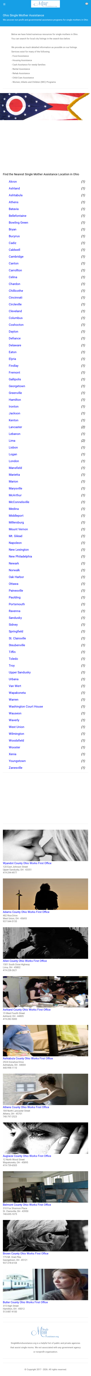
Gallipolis (15, 379)
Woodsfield (16, 740)
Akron (13, 181)
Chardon (14, 284)
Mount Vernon (18, 529)
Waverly (14, 720)
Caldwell (14, 250)
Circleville (15, 304)
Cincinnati (15, 297)
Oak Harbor (16, 577)
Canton (14, 263)
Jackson (14, 413)
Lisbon (13, 447)
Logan (13, 454)
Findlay (13, 365)
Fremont (14, 372)
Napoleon (15, 543)
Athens (13, 202)
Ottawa (13, 584)
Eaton (13, 352)
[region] (45, 147)
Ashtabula (15, 195)
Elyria (12, 359)
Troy (12, 665)
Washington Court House (26, 706)
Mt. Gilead (15, 536)
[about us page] (86, 4)
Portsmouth (17, 604)
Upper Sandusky (20, 672)
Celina (13, 277)
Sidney (13, 624)
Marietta (14, 474)
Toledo (13, 659)
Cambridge (16, 256)
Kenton (13, 420)
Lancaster (15, 427)
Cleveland (15, 311)
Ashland (14, 188)
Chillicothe (16, 290)
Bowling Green (18, 222)
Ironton (14, 406)
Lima (12, 440)
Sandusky (15, 618)
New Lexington (19, 549)
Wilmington (16, 733)
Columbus (16, 318)
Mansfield (15, 468)
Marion (13, 481)
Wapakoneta (17, 693)
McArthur (15, 495)
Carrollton (15, 270)
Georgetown (17, 386)
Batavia (14, 209)
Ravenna (14, 611)
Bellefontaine (17, 216)
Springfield (16, 631)
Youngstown (17, 761)
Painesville (16, 590)
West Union (16, 727)
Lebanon (14, 434)
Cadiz (12, 243)
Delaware (15, 345)
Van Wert (15, 686)
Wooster (14, 747)
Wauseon (15, 713)
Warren (13, 699)
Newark (14, 563)
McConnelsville (19, 502)
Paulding (15, 597)
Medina (14, 509)
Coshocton (16, 324)
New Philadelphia (20, 556)
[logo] (45, 4)
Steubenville (17, 645)
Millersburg (16, 522)
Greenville (15, 393)
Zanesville (15, 767)
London (14, 461)
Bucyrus (14, 236)
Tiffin (12, 652)
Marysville (15, 488)
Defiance (15, 338)
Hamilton (15, 399)
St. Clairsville (17, 638)
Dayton (13, 331)
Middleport (16, 515)
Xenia (12, 754)
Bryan (12, 229)
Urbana (13, 679)
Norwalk (14, 570)
